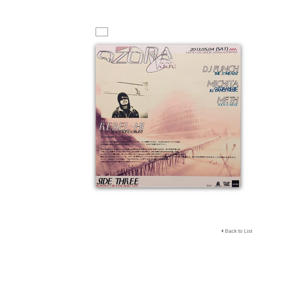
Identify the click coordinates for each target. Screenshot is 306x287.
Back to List (236, 231)
